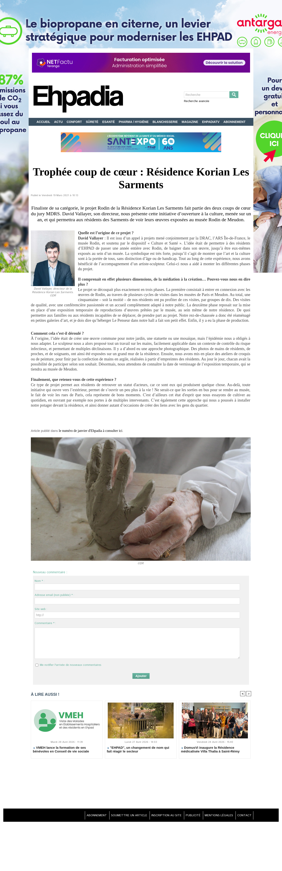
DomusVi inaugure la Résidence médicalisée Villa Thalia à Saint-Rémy (210, 750)
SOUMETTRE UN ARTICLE (120, 816)
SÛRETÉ (92, 122)
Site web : (41, 609)
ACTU (59, 122)
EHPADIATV (211, 122)
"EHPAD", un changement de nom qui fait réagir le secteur (138, 750)
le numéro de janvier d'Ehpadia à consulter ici (95, 431)
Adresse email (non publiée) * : (54, 595)
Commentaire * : (45, 623)
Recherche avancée (196, 101)
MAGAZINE (190, 122)
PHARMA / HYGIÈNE (134, 122)
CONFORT (75, 122)
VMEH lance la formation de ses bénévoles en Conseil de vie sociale (61, 750)
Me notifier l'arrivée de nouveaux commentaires (70, 665)
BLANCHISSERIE (165, 122)
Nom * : (40, 581)
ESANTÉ (109, 122)
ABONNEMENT (234, 122)
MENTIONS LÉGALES (216, 816)
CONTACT (243, 816)
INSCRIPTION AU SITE (160, 816)
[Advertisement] (141, 785)
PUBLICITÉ (189, 816)
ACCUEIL (44, 122)
